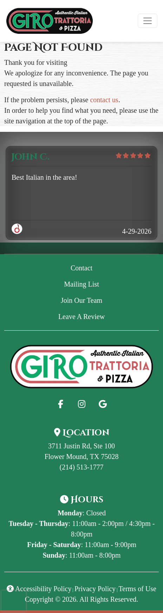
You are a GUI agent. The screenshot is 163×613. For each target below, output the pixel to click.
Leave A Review (101, 315)
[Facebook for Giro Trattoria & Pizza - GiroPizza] (60, 404)
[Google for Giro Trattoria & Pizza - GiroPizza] (103, 404)
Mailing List (81, 284)
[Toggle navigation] (147, 21)
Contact (81, 268)
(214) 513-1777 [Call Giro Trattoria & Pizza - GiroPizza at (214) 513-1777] (82, 467)
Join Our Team (81, 300)
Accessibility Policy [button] (39, 589)
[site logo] (49, 21)
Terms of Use (137, 589)
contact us (104, 100)
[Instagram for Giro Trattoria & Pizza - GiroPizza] (81, 404)
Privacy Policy (95, 589)
